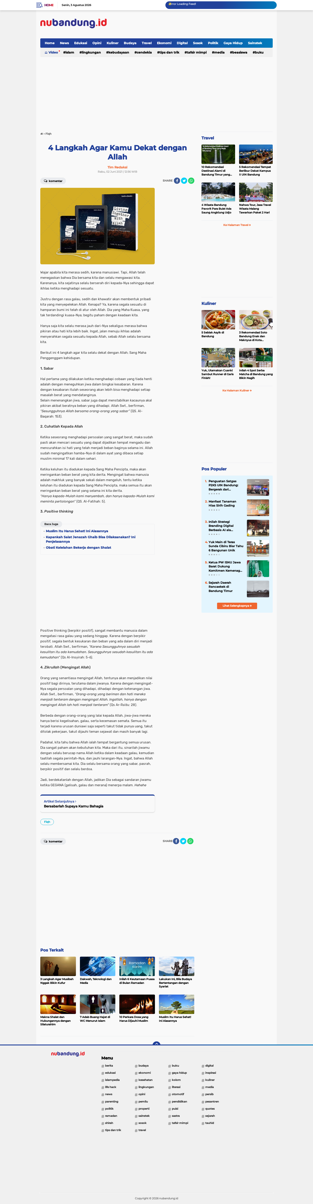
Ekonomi (164, 43)
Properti (143, 1108)
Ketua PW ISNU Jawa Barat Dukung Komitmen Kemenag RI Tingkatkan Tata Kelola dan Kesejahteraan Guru (225, 567)
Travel (147, 43)
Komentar (53, 181)
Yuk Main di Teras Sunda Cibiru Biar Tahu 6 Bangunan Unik (226, 546)
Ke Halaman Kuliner (237, 390)
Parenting (111, 1101)
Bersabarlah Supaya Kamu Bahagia (73, 806)
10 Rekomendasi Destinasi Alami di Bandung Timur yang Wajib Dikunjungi (215, 170)
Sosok (198, 43)
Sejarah (210, 1115)
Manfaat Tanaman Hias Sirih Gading (222, 503)
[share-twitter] (184, 181)
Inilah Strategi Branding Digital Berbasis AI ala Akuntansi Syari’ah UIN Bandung (226, 526)
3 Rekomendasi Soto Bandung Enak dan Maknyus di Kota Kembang (253, 336)
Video (53, 52)
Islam (69, 52)
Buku (259, 52)
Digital (182, 43)
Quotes (210, 1108)
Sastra (176, 1115)
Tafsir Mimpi (197, 52)
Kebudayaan (118, 52)
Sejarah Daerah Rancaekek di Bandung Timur (220, 586)
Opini (96, 43)
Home (48, 5)
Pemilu (143, 1101)
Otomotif (178, 1094)
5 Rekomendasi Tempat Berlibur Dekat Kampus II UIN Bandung (255, 170)
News (64, 43)
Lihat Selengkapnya (237, 605)
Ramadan (111, 1115)
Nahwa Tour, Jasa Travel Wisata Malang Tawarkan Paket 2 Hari (255, 208)
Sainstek (255, 43)
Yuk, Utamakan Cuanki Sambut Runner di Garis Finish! (217, 374)
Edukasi (80, 43)
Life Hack (110, 1087)
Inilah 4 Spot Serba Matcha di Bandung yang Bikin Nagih (256, 374)
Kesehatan (145, 1080)
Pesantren (212, 1101)
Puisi (175, 1108)
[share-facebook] (177, 181)
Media (219, 52)
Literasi (176, 1087)
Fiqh (47, 821)
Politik (213, 43)
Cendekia (144, 52)
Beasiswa (239, 52)
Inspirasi (210, 1072)
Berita (109, 1065)
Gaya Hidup (233, 43)
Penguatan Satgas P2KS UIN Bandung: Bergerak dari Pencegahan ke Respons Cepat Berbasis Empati (223, 485)
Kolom (176, 1080)
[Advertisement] (192, 24)
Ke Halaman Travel (237, 225)
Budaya (130, 43)
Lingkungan (91, 52)
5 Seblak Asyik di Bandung (212, 334)
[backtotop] (156, 1045)
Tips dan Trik (169, 52)
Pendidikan (179, 1101)
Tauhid (209, 1123)
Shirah (109, 1123)
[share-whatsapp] (191, 181)
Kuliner (112, 43)
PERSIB (209, 1094)
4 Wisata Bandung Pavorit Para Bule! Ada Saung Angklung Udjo (216, 208)
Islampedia (112, 1080)
